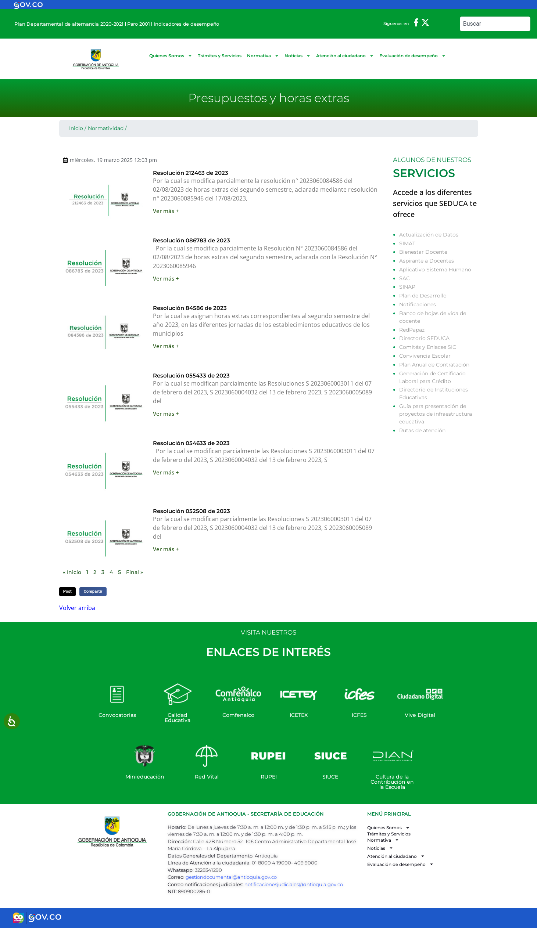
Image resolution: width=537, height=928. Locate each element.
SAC (404, 278)
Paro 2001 (138, 24)
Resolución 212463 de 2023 (190, 172)
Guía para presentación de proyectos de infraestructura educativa (435, 414)
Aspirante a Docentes (426, 260)
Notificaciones (417, 304)
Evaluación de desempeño (412, 56)
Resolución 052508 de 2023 (191, 511)
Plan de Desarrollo (423, 295)
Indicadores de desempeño (186, 24)
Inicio (76, 128)
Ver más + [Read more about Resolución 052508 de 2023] (166, 549)
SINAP (407, 287)
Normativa (263, 56)
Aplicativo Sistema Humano (435, 269)
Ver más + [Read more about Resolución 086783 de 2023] (166, 278)
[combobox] (495, 24)
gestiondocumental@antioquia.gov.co (231, 877)
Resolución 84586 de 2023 (190, 307)
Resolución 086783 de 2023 (191, 240)
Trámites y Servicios (219, 55)
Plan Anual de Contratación (434, 364)
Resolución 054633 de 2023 (191, 443)
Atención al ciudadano (345, 56)
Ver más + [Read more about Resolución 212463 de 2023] (166, 210)
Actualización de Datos (428, 234)
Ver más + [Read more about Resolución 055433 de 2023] (166, 413)
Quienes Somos (170, 56)
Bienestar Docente (423, 252)
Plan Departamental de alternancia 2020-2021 (68, 24)
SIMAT (407, 243)
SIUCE (330, 776)
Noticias (297, 56)
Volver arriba (77, 608)
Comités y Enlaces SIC (427, 347)
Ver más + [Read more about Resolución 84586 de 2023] (166, 346)
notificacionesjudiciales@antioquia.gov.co (293, 884)
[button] (67, 591)
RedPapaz (412, 329)
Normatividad (105, 128)
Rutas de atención (422, 430)
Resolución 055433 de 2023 (191, 375)
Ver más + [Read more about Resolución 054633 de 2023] (166, 472)
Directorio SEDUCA (424, 338)
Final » (134, 572)
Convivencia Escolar (425, 356)
